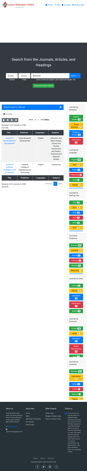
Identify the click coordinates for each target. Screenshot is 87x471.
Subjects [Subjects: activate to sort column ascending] (53, 133)
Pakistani (76, 371)
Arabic (76, 170)
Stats (27, 416)
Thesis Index (49, 413)
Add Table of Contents (33, 419)
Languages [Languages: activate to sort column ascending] (36, 133)
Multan (76, 311)
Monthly (76, 265)
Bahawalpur (76, 304)
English (76, 160)
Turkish (76, 185)
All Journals (30, 422)
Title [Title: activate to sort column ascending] (8, 133)
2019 (76, 223)
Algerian (76, 394)
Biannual (76, 245)
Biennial (22, 107)
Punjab (76, 328)
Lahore (76, 286)
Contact (51, 458)
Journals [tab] (7, 114)
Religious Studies (76, 133)
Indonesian (76, 175)
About (42, 458)
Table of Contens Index (53, 419)
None (76, 180)
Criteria (12, 80)
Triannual (76, 260)
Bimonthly (76, 271)
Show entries (37, 119)
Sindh (76, 333)
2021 (76, 208)
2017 (76, 228)
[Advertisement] (43, 26)
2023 (76, 218)
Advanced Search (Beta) (43, 86)
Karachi (76, 291)
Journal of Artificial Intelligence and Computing (8, 162)
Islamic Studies (76, 118)
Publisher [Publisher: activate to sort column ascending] (23, 133)
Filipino (76, 399)
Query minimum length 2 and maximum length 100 (55, 80)
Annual (76, 255)
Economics (76, 141)
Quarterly (76, 250)
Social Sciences (76, 125)
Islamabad (76, 297)
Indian (76, 384)
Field (24, 80)
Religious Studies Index (53, 416)
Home (28, 413)
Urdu (76, 165)
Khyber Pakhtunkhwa (76, 349)
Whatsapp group (12, 426)
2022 (76, 213)
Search (73, 76)
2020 (76, 202)
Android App (30, 425)
